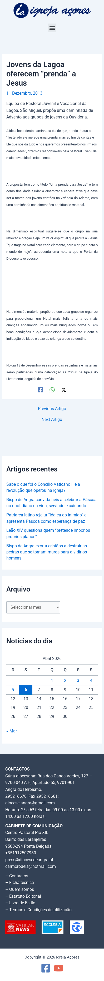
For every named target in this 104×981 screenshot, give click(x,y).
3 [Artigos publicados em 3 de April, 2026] (78, 680)
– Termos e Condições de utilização (38, 909)
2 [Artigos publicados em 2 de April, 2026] (65, 680)
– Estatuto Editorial (23, 896)
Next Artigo (52, 420)
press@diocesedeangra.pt (29, 860)
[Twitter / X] (63, 389)
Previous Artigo (52, 409)
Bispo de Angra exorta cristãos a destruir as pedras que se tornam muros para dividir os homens (46, 552)
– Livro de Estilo (20, 903)
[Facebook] (40, 389)
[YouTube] (58, 968)
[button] (52, 28)
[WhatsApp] (52, 389)
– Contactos (16, 876)
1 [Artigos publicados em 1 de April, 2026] (52, 680)
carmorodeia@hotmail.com (30, 866)
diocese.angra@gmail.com (30, 803)
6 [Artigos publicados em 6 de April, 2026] (26, 689)
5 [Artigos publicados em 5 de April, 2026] (13, 689)
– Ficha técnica (19, 882)
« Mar (11, 731)
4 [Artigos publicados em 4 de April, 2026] (91, 680)
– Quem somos (19, 889)
